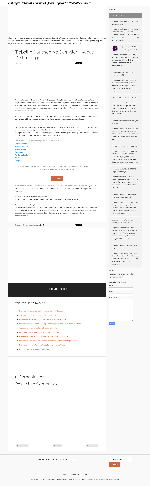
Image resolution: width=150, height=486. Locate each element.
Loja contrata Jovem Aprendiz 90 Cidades (34, 349)
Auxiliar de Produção (22, 155)
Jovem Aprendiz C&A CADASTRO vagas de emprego (124, 170)
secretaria (113, 274)
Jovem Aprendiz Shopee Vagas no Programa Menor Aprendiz (124, 195)
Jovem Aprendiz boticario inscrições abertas (125, 121)
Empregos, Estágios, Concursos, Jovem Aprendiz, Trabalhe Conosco (50, 3)
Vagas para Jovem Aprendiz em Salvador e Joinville (38, 328)
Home (65, 474)
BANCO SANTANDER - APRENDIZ (124, 146)
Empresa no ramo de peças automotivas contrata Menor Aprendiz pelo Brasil (48, 341)
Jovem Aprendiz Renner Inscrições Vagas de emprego (125, 22)
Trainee (18, 158)
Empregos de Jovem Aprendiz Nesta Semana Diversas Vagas (42, 345)
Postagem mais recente (22, 445)
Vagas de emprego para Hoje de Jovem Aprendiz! (37, 315)
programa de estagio (116, 277)
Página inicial (57, 445)
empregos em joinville (126, 274)
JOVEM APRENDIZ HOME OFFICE (124, 98)
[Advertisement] (57, 21)
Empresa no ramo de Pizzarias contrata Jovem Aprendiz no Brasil (43, 336)
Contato (85, 474)
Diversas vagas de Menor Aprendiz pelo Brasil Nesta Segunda (42, 319)
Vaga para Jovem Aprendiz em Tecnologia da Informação (123, 221)
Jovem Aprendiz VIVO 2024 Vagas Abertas (130, 48)
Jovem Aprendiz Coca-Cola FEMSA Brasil (124, 246)
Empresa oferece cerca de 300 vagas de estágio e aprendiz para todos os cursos (50, 324)
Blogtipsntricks (115, 480)
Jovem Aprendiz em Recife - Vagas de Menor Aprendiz (39, 332)
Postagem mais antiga (92, 445)
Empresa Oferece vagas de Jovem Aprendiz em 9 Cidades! (41, 311)
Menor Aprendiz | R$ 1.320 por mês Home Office (124, 73)
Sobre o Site (75, 474)
